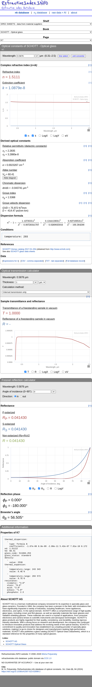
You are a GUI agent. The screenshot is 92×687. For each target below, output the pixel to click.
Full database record (75, 261)
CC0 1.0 (48, 670)
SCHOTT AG (11, 653)
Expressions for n (10, 261)
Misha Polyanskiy (49, 665)
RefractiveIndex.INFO (25, 3)
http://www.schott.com (59, 250)
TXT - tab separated (54, 261)
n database (40, 12)
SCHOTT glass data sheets (23, 252)
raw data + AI (59, 12)
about (74, 12)
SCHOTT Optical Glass (16, 656)
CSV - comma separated (32, 261)
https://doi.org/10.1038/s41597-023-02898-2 (21, 683)
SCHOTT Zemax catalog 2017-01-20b (19, 250)
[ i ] (90, 65)
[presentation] (46, 223)
